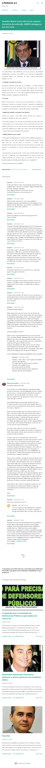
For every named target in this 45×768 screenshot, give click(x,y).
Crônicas (14, 10)
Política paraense (21, 169)
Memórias (5, 10)
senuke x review (21, 541)
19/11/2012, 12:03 (19, 267)
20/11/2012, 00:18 (23, 505)
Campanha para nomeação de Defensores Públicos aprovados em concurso (19, 616)
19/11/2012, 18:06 (24, 357)
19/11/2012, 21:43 (19, 500)
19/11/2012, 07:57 (19, 182)
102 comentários (18, 698)
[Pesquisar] (38, 3)
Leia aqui (4, 163)
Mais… (32, 10)
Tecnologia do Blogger (22, 763)
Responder (11, 195)
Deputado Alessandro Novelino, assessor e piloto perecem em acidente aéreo (21, 677)
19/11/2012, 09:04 (19, 199)
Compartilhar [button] (36, 169)
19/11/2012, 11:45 (19, 247)
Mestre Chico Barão (13, 383)
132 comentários (18, 754)
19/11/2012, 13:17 (19, 278)
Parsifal (14, 505)
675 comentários (18, 636)
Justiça (13, 169)
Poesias (24, 10)
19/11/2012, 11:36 (19, 224)
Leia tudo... (39, 636)
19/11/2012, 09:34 (19, 213)
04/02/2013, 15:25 (19, 520)
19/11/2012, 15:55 (19, 307)
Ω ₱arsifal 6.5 (9, 3)
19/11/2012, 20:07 (25, 383)
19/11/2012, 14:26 (19, 293)
